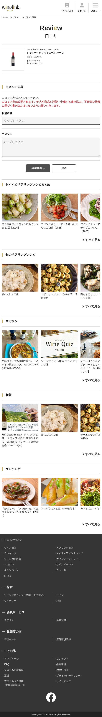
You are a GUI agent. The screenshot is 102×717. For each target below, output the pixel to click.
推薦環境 (61, 664)
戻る (64, 168)
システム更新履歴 (14, 669)
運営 (6, 675)
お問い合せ (62, 669)
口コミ (7, 575)
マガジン (9, 564)
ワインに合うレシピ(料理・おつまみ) (24, 595)
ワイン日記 (10, 547)
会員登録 (61, 620)
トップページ (11, 658)
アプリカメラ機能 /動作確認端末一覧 (14, 683)
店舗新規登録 (63, 639)
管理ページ (10, 639)
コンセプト (62, 658)
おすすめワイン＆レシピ (69, 553)
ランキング (10, 553)
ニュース (61, 570)
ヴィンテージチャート (68, 558)
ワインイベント (64, 564)
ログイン (9, 620)
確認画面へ (38, 168)
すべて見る (91, 239)
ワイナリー (10, 600)
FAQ (6, 664)
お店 (58, 600)
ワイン (60, 595)
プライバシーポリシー (68, 675)
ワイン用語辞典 (12, 558)
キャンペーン (11, 570)
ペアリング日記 (64, 547)
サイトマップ (63, 681)
